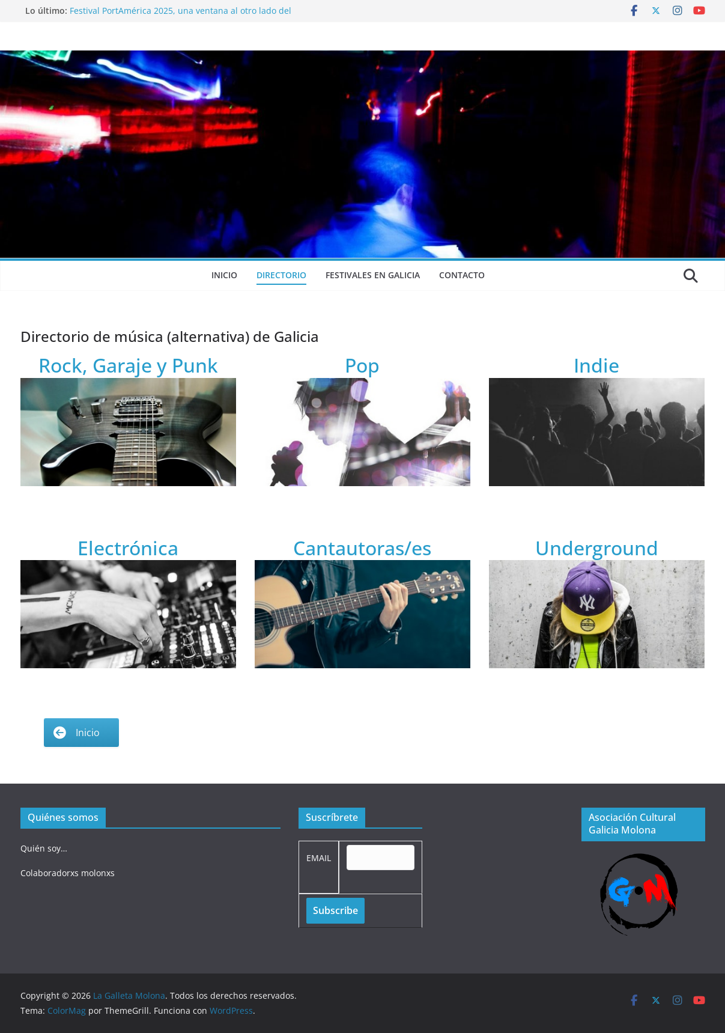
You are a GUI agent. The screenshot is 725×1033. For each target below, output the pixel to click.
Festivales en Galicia (373, 275)
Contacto (462, 275)
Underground (596, 548)
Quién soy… (43, 848)
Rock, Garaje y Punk (128, 365)
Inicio (224, 275)
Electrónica (127, 548)
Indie (596, 365)
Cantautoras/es (362, 548)
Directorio (281, 275)
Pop (362, 365)
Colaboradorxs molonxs (67, 873)
